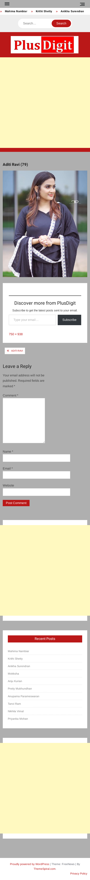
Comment (10, 395)
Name (8, 451)
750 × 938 (16, 334)
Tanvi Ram (14, 703)
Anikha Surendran (72, 11)
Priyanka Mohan (18, 718)
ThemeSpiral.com (45, 868)
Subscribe (69, 319)
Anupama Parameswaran (23, 696)
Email (8, 468)
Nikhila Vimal (16, 711)
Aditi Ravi (17, 350)
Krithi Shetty (44, 11)
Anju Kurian (15, 681)
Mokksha (13, 673)
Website (8, 485)
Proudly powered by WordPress (29, 864)
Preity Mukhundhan (20, 688)
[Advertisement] (45, 102)
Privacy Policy (78, 873)
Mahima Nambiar (16, 11)
